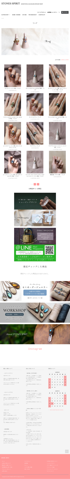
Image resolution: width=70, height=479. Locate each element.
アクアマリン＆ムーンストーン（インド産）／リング (57, 146)
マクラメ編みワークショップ (52, 465)
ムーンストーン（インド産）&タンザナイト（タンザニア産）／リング (12, 175)
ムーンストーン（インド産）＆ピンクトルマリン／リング (12, 146)
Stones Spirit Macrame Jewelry (56, 409)
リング (2, 18)
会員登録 (49, 12)
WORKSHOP (33, 14)
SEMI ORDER (16, 14)
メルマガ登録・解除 (28, 467)
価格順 (62, 59)
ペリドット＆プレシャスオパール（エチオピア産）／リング (12, 118)
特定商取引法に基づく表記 (7, 467)
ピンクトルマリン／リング (35, 117)
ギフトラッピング (50, 471)
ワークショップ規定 (51, 467)
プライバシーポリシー (6, 469)
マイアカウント (42, 12)
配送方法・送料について (6, 465)
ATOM (28, 469)
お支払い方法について (6, 463)
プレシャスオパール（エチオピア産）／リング (35, 89)
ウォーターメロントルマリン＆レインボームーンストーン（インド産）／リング (35, 175)
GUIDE (24, 14)
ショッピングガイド (51, 463)
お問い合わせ (4, 471)
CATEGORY (5, 14)
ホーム (3, 461)
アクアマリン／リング (35, 145)
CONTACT (42, 14)
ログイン (55, 12)
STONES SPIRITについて (52, 461)
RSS (25, 469)
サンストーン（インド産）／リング (12, 88)
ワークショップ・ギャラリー (52, 469)
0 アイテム (64, 12)
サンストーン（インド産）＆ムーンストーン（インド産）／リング (57, 89)
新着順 (67, 59)
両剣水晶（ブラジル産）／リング (57, 174)
